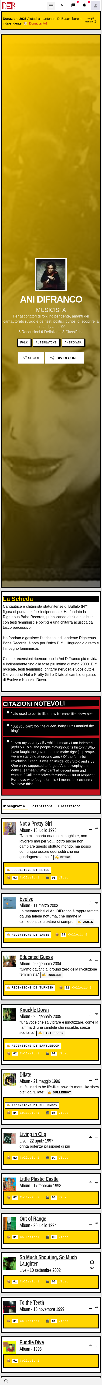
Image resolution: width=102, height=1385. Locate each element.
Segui (31, 358)
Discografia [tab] (14, 806)
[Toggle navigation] (51, 5)
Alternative (46, 342)
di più (65, 1145)
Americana (73, 342)
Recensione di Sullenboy (34, 1104)
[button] (62, 5)
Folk (24, 342)
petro (65, 857)
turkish (54, 974)
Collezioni (25, 877)
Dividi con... (64, 358)
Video (59, 877)
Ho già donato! (91, 20)
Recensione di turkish (32, 987)
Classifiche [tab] (69, 806)
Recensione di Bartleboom (35, 1045)
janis (88, 921)
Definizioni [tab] (42, 806)
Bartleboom (54, 1032)
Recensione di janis (30, 934)
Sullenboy (62, 1091)
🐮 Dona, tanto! (35, 23)
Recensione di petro (30, 870)
